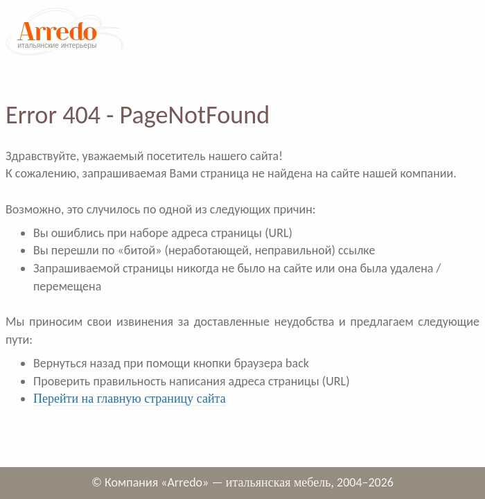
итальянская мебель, (280, 482)
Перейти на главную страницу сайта (129, 398)
